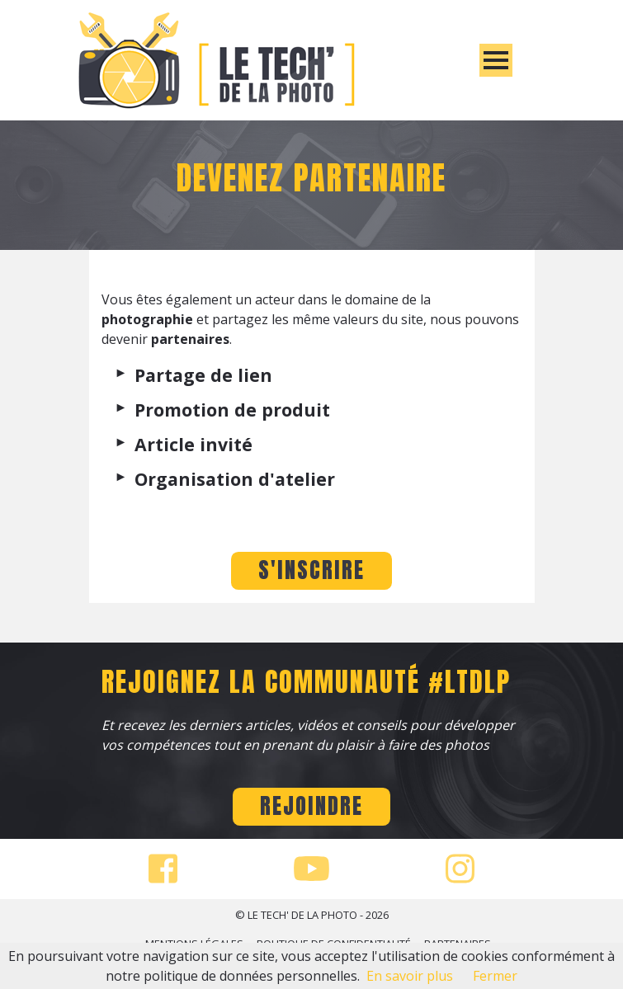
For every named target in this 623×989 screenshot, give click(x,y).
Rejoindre (311, 805)
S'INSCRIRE (311, 569)
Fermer (495, 976)
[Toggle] (495, 60)
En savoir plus (409, 976)
